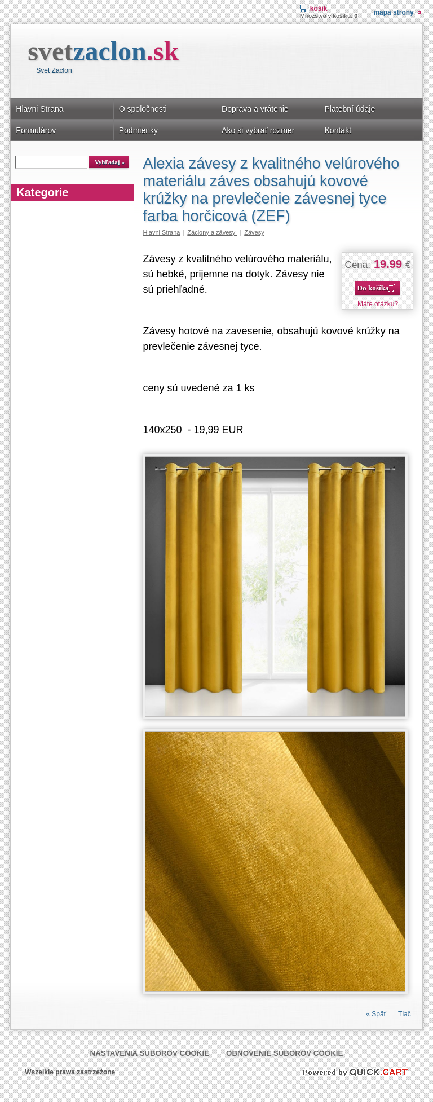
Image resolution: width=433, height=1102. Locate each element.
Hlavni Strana (39, 108)
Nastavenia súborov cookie (150, 1053)
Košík (319, 8)
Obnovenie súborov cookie (284, 1053)
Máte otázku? (377, 304)
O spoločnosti (143, 108)
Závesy (254, 232)
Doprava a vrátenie (255, 108)
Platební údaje (349, 108)
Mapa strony (393, 12)
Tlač (404, 1014)
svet (103, 51)
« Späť (376, 1014)
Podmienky (138, 130)
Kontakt (337, 130)
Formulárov (36, 130)
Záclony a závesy (212, 232)
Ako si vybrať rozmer (258, 130)
